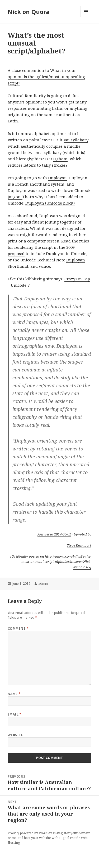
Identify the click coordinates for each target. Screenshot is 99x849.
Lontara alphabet (33, 133)
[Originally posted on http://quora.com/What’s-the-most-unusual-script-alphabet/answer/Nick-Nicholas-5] (50, 562)
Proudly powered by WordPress (32, 833)
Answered (54, 534)
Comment (18, 628)
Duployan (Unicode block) (50, 203)
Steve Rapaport (79, 545)
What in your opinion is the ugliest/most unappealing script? (46, 77)
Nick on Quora (29, 12)
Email (14, 714)
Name (14, 694)
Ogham (60, 158)
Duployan (57, 177)
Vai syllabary (76, 139)
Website (15, 735)
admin (43, 583)
